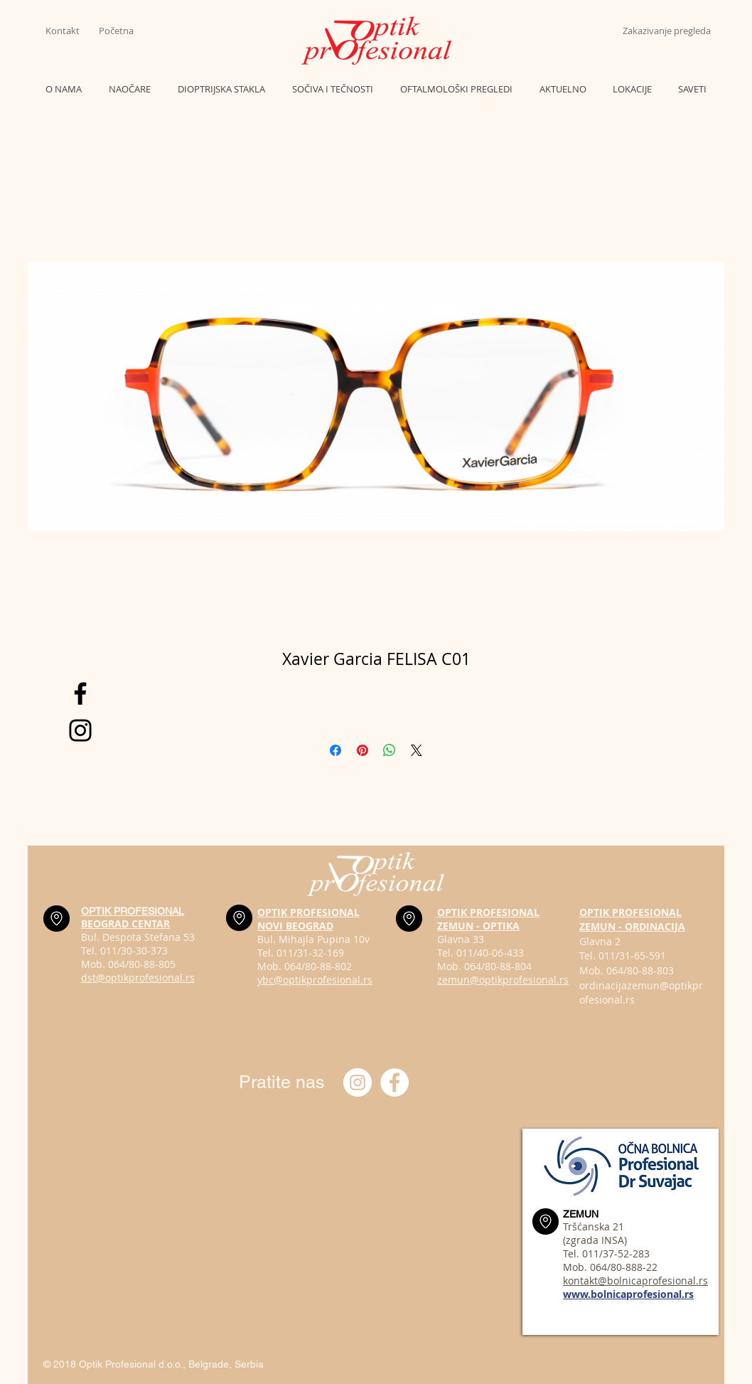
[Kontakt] (72, 30)
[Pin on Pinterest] (362, 750)
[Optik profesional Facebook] (394, 1082)
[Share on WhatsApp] (389, 750)
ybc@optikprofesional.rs (314, 979)
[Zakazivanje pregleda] (666, 30)
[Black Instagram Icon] (80, 730)
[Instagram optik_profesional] (357, 1082)
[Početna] (125, 30)
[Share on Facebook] (335, 750)
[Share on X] (416, 750)
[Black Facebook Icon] (80, 693)
